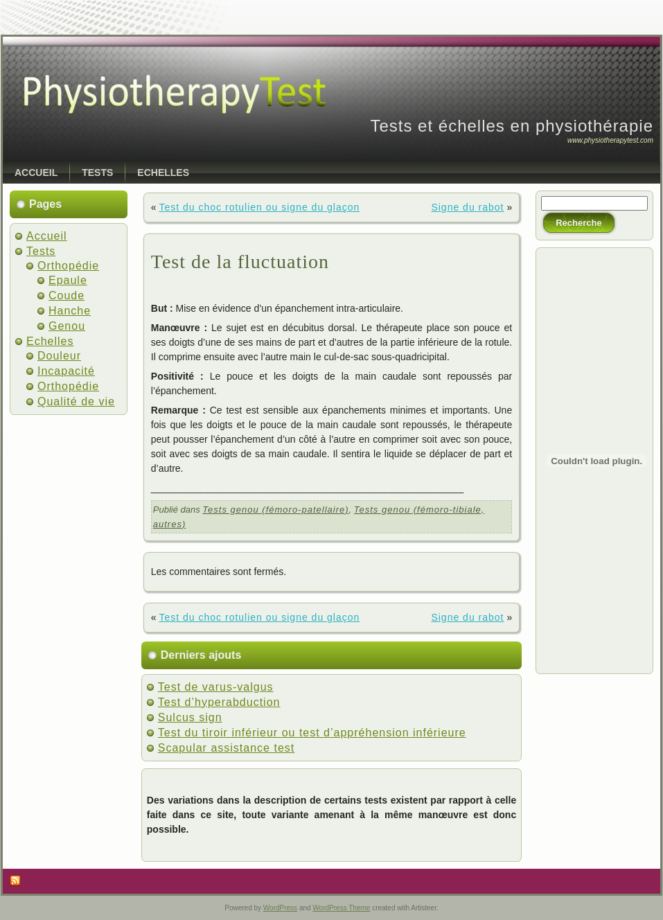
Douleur (59, 356)
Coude (66, 295)
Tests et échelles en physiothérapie (511, 125)
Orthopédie (68, 266)
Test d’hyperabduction (219, 702)
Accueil (46, 236)
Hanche (69, 311)
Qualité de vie (76, 401)
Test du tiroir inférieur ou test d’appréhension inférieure (312, 732)
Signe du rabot (467, 207)
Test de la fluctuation (240, 261)
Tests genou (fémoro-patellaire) (275, 509)
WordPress (280, 908)
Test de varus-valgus (216, 687)
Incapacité (66, 371)
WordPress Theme (341, 908)
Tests (40, 251)
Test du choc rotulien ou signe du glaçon (259, 207)
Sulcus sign (190, 717)
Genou (66, 326)
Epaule (67, 280)
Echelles (49, 341)
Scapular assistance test (226, 748)
